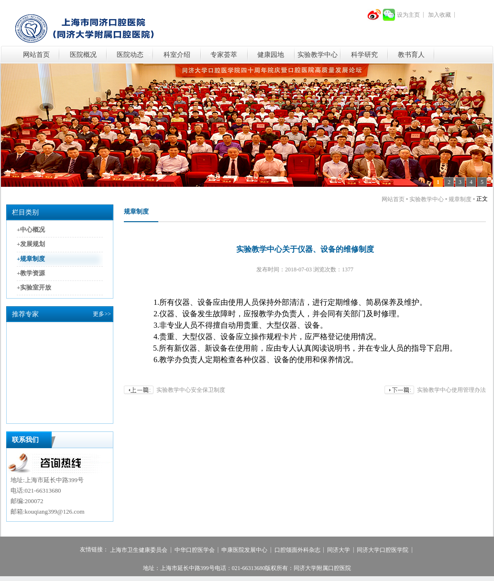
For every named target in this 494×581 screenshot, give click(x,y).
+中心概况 (31, 229)
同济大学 (338, 550)
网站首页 (36, 54)
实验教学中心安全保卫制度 (190, 390)
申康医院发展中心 (244, 550)
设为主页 (408, 14)
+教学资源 (31, 273)
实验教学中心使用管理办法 (451, 390)
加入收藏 (439, 14)
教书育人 (411, 54)
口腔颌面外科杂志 (297, 550)
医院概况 (83, 54)
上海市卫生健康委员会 (138, 550)
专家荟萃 (223, 54)
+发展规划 (31, 244)
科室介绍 (177, 54)
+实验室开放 (34, 287)
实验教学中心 (317, 54)
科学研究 (364, 54)
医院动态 (130, 54)
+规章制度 (31, 258)
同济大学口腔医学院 (382, 550)
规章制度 (460, 199)
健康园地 (270, 54)
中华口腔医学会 (195, 550)
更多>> (102, 314)
